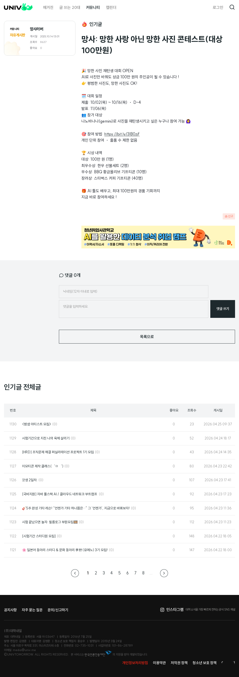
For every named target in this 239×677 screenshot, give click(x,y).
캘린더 (111, 7)
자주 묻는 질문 (32, 610)
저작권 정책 (179, 662)
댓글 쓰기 (222, 308)
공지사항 (10, 610)
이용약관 (159, 662)
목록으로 (147, 336)
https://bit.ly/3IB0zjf (122, 133)
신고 (229, 216)
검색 (232, 7)
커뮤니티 (93, 7)
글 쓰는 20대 (69, 7)
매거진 (48, 7)
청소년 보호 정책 (204, 662)
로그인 (218, 7)
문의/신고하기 (58, 610)
